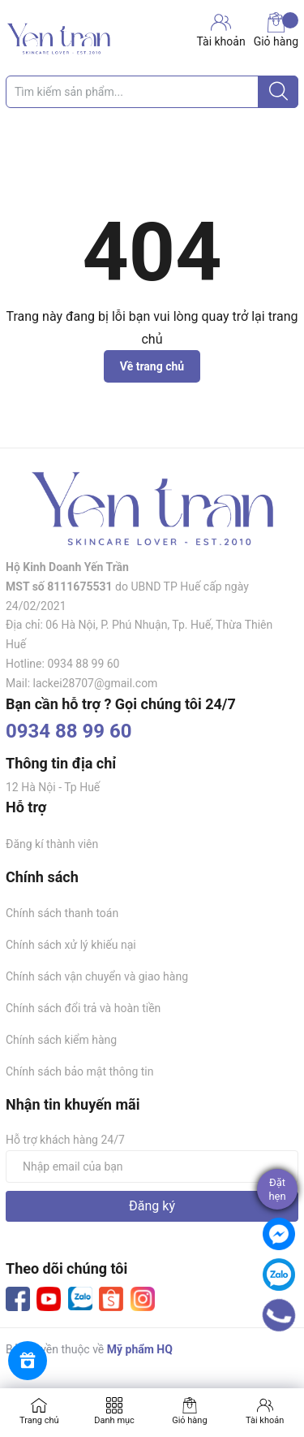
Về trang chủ (152, 366)
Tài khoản (265, 1420)
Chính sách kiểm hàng (61, 1039)
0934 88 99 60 (69, 731)
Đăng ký (152, 1206)
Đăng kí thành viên (52, 844)
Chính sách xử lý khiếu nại (71, 944)
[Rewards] (27, 1360)
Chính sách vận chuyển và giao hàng (97, 976)
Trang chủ (39, 1420)
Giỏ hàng (276, 30)
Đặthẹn (276, 1189)
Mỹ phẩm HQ (140, 1349)
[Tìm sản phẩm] (152, 92)
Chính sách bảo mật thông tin (80, 1071)
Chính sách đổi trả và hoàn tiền (83, 1008)
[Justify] (278, 92)
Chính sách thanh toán (62, 913)
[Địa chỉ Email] (152, 1166)
